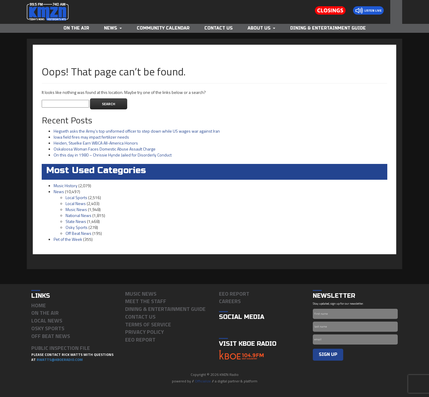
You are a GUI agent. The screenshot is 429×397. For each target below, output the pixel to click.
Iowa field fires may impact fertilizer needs (91, 137)
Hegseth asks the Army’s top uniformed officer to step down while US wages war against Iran (137, 131)
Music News (76, 209)
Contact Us (218, 28)
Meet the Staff (145, 301)
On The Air (76, 28)
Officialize (203, 381)
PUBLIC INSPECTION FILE (60, 348)
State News (76, 221)
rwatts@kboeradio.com (60, 359)
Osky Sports (77, 227)
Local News (76, 203)
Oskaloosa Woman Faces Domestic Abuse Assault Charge (105, 149)
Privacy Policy (144, 332)
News (113, 28)
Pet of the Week (68, 239)
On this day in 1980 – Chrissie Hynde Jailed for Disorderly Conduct (113, 155)
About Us (261, 28)
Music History (65, 185)
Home (38, 305)
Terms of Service (148, 324)
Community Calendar (163, 28)
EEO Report (140, 340)
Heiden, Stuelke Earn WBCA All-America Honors (96, 143)
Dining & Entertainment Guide (328, 28)
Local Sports (76, 197)
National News (78, 215)
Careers (230, 301)
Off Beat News (78, 233)
